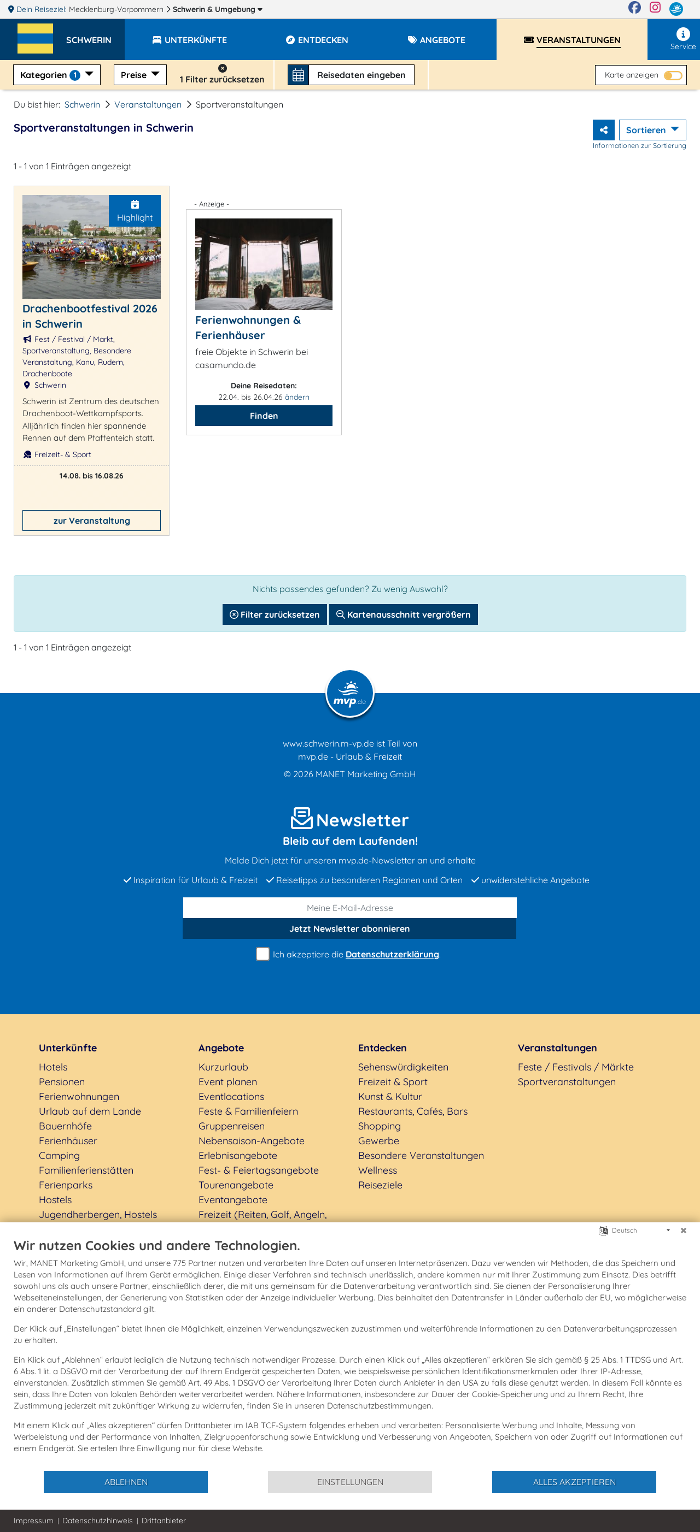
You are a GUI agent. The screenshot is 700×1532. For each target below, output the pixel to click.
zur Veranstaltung (92, 520)
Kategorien (51, 75)
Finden (264, 415)
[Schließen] (683, 1230)
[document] (350, 1353)
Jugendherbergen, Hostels (98, 1214)
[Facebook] (634, 9)
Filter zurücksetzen (275, 614)
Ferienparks (65, 1185)
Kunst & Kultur (390, 1096)
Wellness (377, 1170)
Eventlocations (231, 1096)
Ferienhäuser (68, 1140)
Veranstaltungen (148, 104)
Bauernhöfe (65, 1126)
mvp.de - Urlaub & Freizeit (350, 756)
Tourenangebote (236, 1185)
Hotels (53, 1067)
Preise (135, 74)
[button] (95, 35)
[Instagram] (655, 9)
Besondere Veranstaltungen (421, 1155)
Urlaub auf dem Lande (90, 1111)
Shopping (379, 1126)
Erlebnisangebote (238, 1155)
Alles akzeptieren (574, 1481)
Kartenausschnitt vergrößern (403, 614)
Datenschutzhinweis (97, 1520)
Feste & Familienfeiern (248, 1111)
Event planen (228, 1081)
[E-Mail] (350, 907)
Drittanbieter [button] (164, 1520)
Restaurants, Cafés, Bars (413, 1111)
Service (683, 39)
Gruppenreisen (232, 1126)
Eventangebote (233, 1199)
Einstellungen (350, 1481)
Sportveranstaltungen (567, 1081)
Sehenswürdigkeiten (403, 1067)
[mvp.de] (676, 9)
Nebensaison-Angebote (252, 1140)
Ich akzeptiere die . (350, 954)
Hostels (55, 1199)
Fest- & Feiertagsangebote (259, 1170)
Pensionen (62, 1081)
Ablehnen (126, 1481)
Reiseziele (380, 1185)
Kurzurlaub (223, 1067)
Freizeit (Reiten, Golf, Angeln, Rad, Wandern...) (262, 1221)
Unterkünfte (68, 1048)
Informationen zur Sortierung (639, 145)
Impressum (34, 1520)
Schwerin (217, 9)
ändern (297, 397)
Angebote (221, 1048)
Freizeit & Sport (393, 1081)
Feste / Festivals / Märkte (576, 1067)
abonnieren (349, 928)
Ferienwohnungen (79, 1096)
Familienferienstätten (86, 1170)
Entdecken (382, 1048)
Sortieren (647, 130)
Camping (59, 1155)
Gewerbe (378, 1140)
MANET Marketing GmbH (366, 773)
